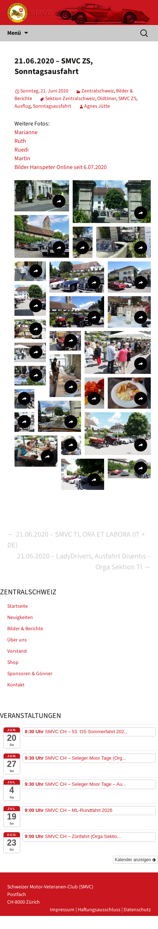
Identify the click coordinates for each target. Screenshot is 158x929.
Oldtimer (106, 98)
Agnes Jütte (97, 106)
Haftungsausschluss (99, 909)
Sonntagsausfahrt (52, 106)
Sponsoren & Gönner (29, 673)
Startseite (17, 606)
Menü (14, 33)
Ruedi (21, 150)
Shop (12, 662)
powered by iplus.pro (128, 925)
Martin (22, 158)
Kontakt (16, 685)
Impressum (62, 909)
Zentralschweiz (97, 91)
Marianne (26, 132)
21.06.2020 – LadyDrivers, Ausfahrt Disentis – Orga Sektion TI (84, 561)
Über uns (17, 640)
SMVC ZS (127, 98)
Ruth (20, 141)
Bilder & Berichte (25, 628)
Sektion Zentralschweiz (70, 98)
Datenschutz (137, 909)
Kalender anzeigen (135, 859)
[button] (41, 195)
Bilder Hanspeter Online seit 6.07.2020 (60, 167)
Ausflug (22, 106)
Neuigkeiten (20, 617)
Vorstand (17, 651)
